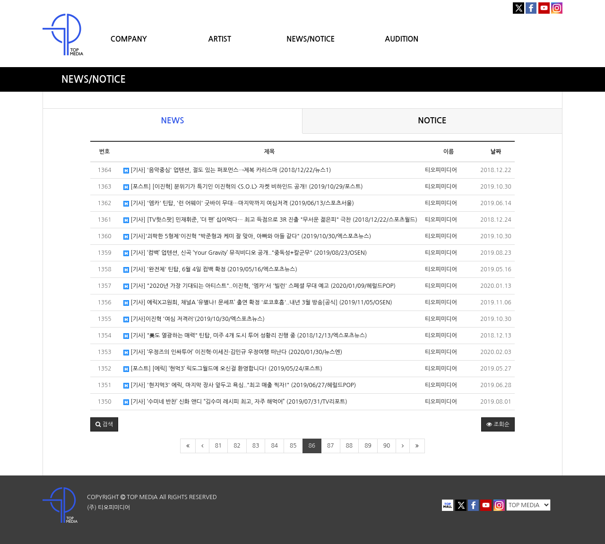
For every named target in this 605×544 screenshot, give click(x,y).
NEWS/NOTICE (310, 39)
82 (237, 446)
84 (274, 446)
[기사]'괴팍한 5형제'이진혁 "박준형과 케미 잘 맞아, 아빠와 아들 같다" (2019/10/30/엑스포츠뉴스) (247, 236)
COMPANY (129, 39)
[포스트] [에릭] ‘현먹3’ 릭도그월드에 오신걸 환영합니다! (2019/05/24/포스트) (222, 369)
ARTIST (219, 39)
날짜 (496, 152)
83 (255, 446)
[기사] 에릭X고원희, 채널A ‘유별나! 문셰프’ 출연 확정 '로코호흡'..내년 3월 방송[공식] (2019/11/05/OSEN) (257, 303)
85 (293, 446)
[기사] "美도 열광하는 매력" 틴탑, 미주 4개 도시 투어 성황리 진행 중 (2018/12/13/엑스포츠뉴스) (245, 336)
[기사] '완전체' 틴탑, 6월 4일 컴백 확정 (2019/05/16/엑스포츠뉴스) (210, 270)
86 (312, 446)
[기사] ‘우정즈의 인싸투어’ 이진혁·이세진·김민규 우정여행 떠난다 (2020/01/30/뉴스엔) (232, 352)
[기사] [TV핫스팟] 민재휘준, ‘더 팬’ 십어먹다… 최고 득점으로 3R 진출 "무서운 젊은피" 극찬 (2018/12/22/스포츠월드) (270, 220)
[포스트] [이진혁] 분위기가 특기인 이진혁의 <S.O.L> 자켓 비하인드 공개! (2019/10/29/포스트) (243, 187)
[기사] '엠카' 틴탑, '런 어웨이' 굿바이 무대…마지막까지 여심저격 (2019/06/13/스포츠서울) (238, 203)
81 (218, 446)
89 (368, 446)
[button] (104, 424)
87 (330, 446)
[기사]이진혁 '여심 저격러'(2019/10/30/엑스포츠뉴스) (194, 319)
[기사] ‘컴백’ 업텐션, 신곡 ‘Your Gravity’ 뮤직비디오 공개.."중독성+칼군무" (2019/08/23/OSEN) (245, 253)
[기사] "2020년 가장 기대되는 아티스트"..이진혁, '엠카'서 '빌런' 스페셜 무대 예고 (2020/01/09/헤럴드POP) (259, 286)
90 (386, 446)
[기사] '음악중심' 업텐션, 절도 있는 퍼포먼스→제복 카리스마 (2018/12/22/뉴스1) (227, 170)
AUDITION (401, 39)
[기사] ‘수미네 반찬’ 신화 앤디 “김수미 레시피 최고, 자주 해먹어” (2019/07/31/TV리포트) (235, 402)
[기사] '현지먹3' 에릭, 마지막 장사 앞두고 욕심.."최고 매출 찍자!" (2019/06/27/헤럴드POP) (239, 385)
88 (349, 446)
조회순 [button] (498, 424)
